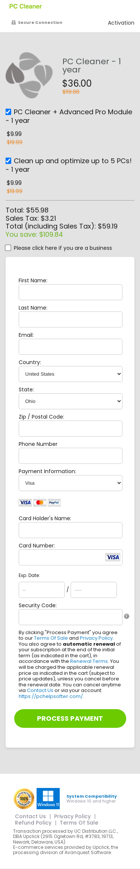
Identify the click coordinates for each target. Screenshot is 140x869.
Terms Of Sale (51, 638)
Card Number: (37, 545)
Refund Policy (33, 822)
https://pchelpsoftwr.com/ (51, 696)
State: (26, 389)
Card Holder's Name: (45, 518)
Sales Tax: (22, 218)
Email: (26, 335)
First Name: (33, 280)
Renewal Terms (89, 661)
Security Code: (38, 605)
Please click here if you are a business (63, 248)
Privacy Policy (96, 638)
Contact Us (40, 690)
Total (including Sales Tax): (52, 226)
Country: (30, 362)
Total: (16, 210)
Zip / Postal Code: (41, 416)
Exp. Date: (29, 575)
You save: (22, 234)
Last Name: (33, 307)
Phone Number (38, 444)
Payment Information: (47, 471)
